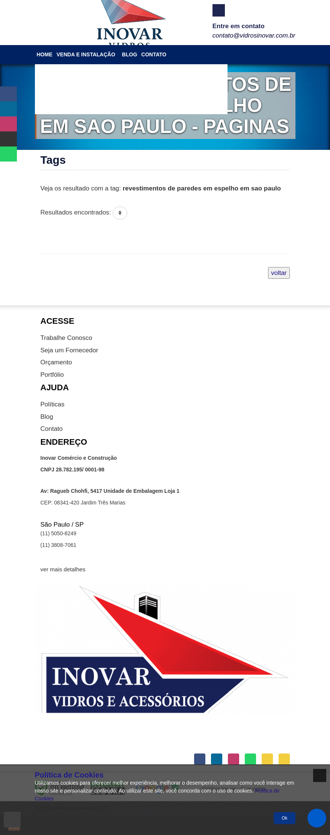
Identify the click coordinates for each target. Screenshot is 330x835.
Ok (284, 818)
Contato (52, 428)
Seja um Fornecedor (69, 350)
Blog (47, 416)
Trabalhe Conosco (66, 337)
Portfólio (52, 374)
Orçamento (56, 362)
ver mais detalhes (63, 569)
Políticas (53, 404)
